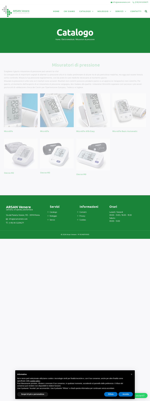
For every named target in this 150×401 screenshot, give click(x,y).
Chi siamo (69, 11)
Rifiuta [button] (111, 394)
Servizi (120, 11)
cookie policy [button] (35, 381)
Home (56, 11)
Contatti (135, 11)
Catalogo (86, 11)
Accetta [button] (125, 394)
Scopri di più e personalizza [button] (32, 394)
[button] (146, 11)
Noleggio (104, 11)
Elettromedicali (68, 39)
